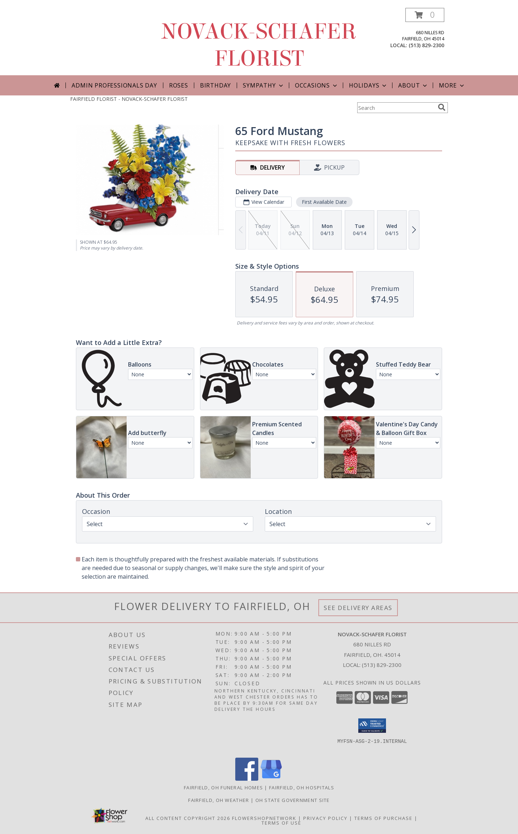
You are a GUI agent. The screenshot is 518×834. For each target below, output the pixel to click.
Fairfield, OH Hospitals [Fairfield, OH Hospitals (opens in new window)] (301, 787)
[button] (424, 15)
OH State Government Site (292, 800)
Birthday (215, 85)
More (452, 85)
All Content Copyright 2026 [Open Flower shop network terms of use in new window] (187, 818)
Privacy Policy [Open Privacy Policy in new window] (325, 818)
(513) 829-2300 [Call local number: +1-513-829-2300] (426, 45)
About (413, 85)
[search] (441, 107)
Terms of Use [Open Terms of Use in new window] (281, 823)
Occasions (316, 85)
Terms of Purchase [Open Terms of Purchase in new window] (383, 818)
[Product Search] (396, 108)
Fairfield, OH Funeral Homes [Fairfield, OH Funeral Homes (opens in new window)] (223, 787)
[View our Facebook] (246, 778)
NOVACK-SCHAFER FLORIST (259, 45)
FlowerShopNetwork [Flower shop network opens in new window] (264, 818)
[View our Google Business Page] (271, 778)
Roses (178, 85)
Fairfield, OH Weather (218, 800)
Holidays (368, 85)
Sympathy (263, 85)
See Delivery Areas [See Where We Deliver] (358, 608)
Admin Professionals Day (114, 85)
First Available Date (324, 201)
